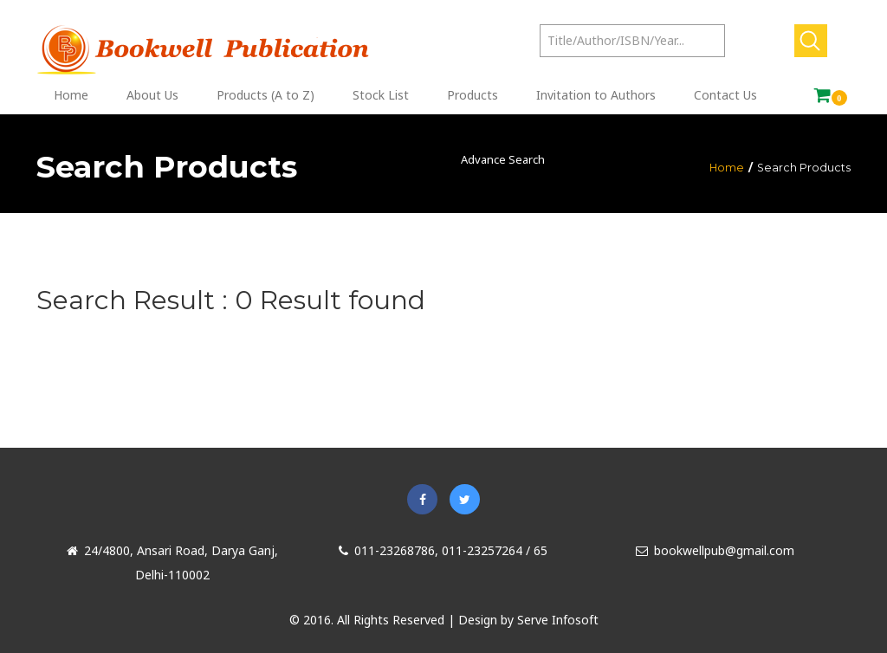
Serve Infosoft (558, 619)
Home (726, 167)
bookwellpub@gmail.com (715, 550)
